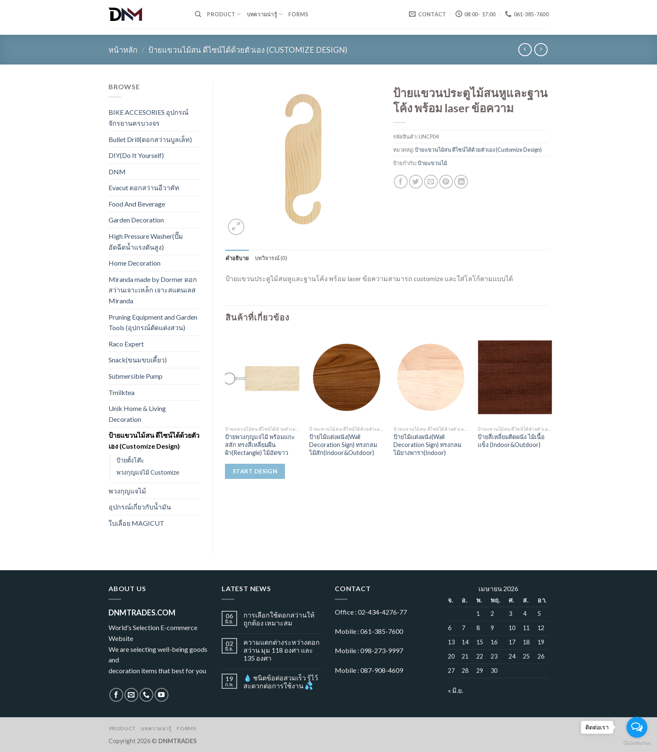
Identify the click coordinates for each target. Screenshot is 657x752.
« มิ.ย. (455, 690)
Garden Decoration (136, 220)
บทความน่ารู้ (265, 14)
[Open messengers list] (636, 727)
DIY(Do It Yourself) (136, 155)
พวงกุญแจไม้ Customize (147, 472)
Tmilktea (122, 392)
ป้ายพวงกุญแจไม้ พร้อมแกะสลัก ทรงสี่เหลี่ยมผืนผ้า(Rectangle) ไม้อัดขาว (260, 444)
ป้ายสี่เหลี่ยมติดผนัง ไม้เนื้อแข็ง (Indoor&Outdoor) (511, 440)
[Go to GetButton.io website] (636, 743)
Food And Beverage (137, 204)
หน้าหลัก (123, 49)
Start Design (255, 471)
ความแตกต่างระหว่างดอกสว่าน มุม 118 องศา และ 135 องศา (281, 650)
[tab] (237, 258)
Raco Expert (126, 344)
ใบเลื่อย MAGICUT (136, 523)
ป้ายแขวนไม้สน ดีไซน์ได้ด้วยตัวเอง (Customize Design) (247, 49)
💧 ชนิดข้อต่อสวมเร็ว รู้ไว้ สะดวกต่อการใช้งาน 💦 (280, 682)
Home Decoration (134, 263)
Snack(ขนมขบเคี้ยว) (138, 360)
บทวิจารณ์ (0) (271, 258)
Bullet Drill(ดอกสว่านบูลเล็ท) (150, 139)
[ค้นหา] (198, 14)
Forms (298, 14)
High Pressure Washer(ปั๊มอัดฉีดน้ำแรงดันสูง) (146, 241)
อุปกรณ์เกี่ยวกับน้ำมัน (140, 507)
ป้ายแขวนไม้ (432, 163)
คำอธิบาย (237, 258)
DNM (117, 172)
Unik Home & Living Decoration (137, 413)
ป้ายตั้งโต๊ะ (130, 460)
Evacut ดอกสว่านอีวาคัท (144, 187)
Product (224, 14)
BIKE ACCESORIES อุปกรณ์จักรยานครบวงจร (149, 117)
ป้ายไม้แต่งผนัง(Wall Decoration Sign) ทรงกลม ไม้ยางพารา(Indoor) (427, 444)
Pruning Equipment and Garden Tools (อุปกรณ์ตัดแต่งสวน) (153, 322)
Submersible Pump (136, 376)
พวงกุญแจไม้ (127, 491)
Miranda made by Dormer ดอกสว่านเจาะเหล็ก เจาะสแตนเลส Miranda (153, 290)
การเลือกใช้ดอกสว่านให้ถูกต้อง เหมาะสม (279, 619)
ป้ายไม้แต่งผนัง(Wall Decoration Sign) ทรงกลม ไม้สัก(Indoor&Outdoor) (343, 444)
